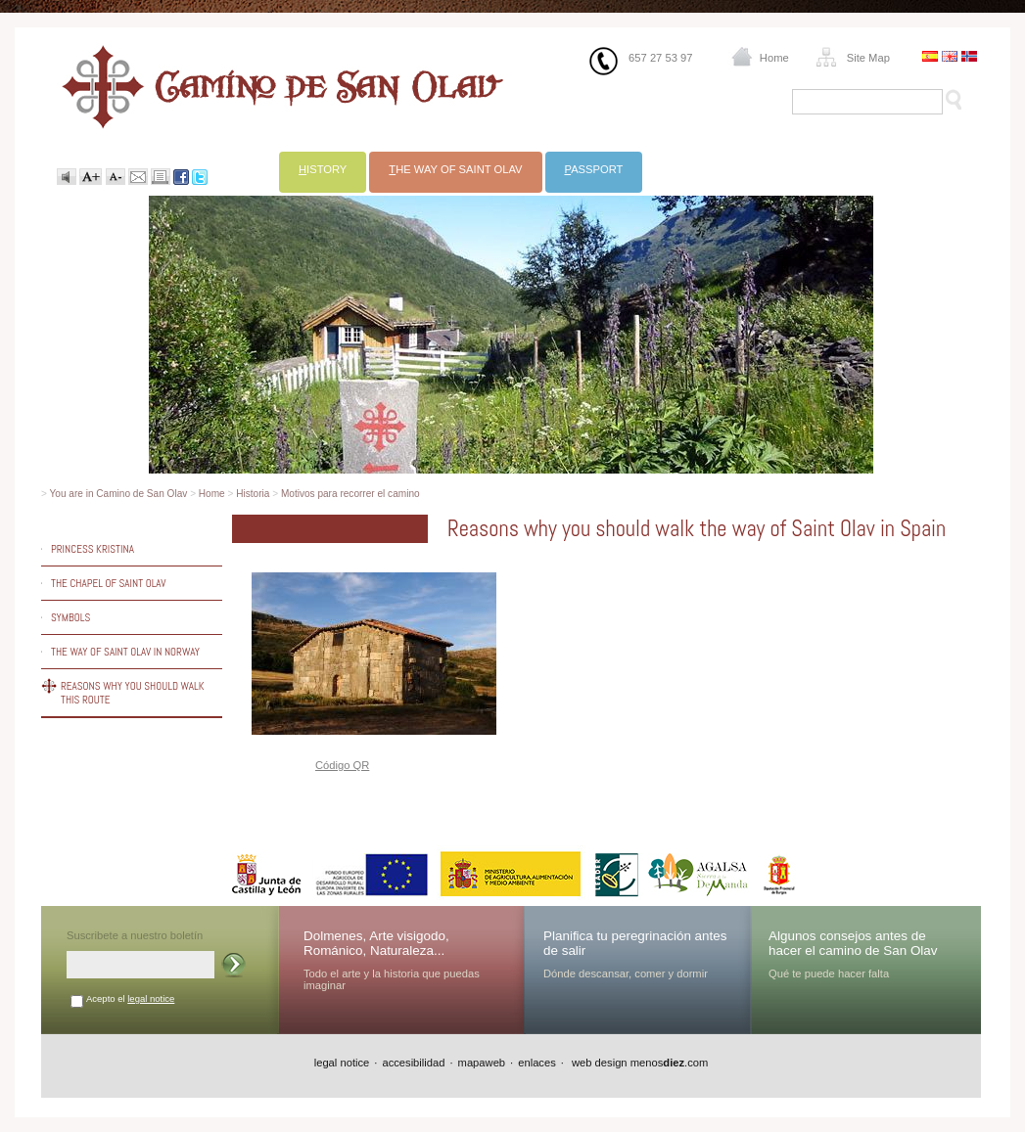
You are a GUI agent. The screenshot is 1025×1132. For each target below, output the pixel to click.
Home (774, 58)
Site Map (868, 58)
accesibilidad (413, 1062)
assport (594, 169)
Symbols (70, 617)
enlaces (537, 1062)
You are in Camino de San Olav (119, 493)
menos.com (669, 1062)
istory (323, 169)
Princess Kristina (92, 549)
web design (598, 1062)
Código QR (342, 765)
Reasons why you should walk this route (133, 692)
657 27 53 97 (660, 58)
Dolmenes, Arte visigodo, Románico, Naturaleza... (376, 943)
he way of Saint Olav (455, 169)
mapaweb (482, 1062)
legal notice (150, 998)
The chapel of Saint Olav (108, 583)
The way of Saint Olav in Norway (125, 651)
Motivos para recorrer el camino (350, 493)
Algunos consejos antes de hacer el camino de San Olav (853, 943)
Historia (252, 493)
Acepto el (130, 998)
